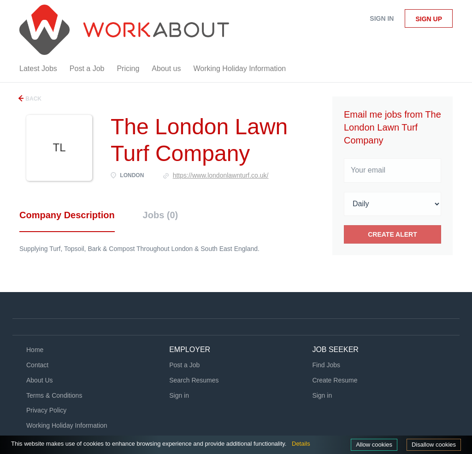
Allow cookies (374, 444)
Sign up (428, 19)
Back (32, 99)
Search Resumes (193, 380)
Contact (37, 365)
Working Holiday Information (66, 425)
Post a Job (184, 365)
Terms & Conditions (54, 395)
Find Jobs (326, 365)
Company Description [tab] (67, 215)
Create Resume (334, 380)
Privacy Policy (46, 410)
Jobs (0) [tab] (160, 215)
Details (301, 443)
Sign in (382, 18)
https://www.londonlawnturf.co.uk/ (221, 175)
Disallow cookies (434, 444)
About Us (39, 380)
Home (34, 349)
